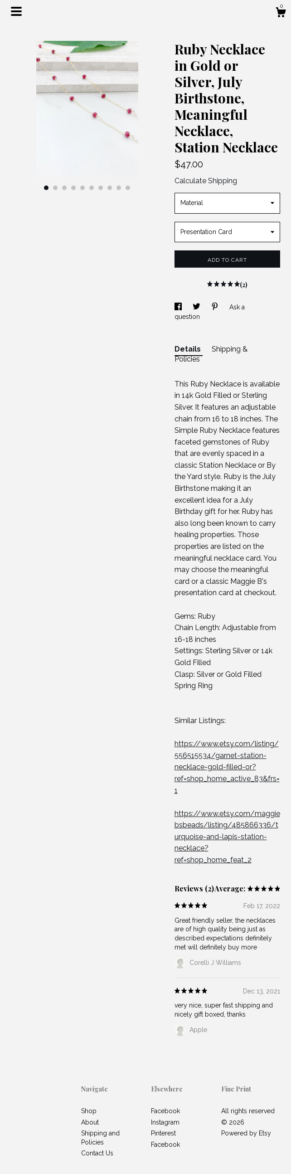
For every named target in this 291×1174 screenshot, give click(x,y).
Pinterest (163, 1133)
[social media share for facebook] (179, 307)
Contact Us (97, 1153)
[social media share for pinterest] (215, 307)
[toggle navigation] (16, 11)
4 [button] (73, 188)
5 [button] (82, 188)
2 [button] (55, 188)
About (90, 1122)
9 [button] (118, 188)
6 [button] (91, 188)
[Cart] (281, 13)
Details (189, 349)
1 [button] (46, 188)
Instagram (165, 1122)
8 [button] (109, 188)
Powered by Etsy (246, 1133)
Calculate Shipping (206, 180)
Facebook (165, 1111)
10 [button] (128, 188)
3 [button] (64, 188)
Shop (89, 1111)
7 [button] (100, 188)
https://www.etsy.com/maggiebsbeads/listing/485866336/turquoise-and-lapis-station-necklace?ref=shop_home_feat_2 (227, 836)
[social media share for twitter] (197, 307)
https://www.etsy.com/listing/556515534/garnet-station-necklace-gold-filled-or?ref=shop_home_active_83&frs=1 (227, 766)
